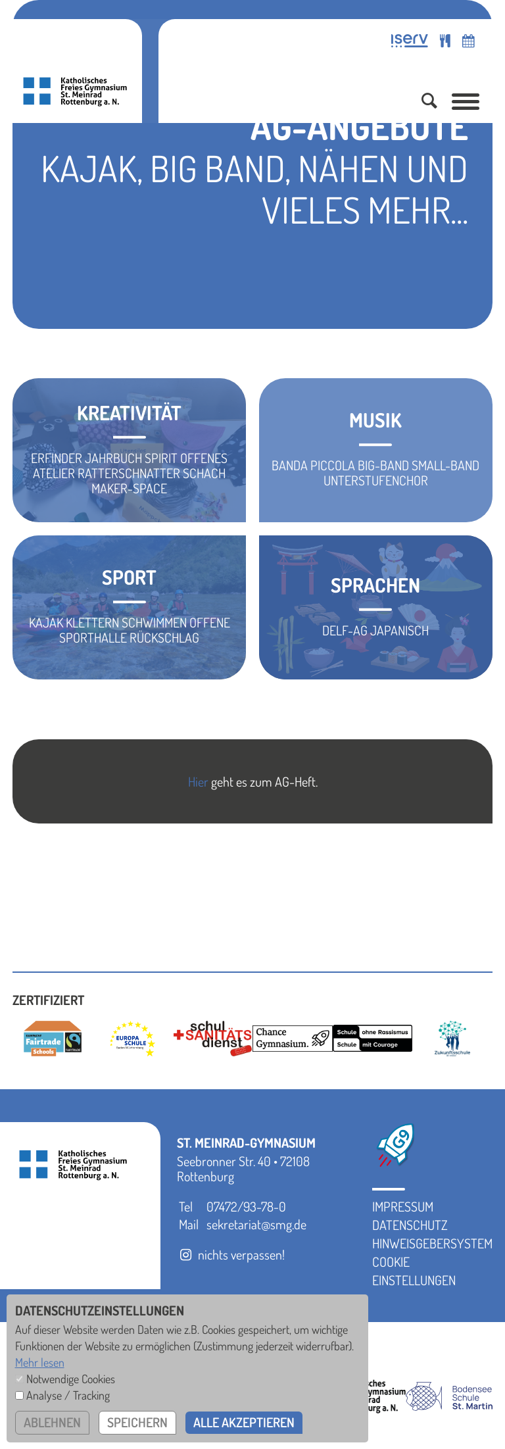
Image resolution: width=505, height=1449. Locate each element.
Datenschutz (410, 1224)
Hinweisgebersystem (432, 1243)
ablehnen (53, 1422)
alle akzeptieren (245, 1422)
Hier (198, 781)
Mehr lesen (39, 1362)
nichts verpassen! (231, 1254)
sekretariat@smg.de (256, 1224)
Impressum (402, 1206)
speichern (138, 1422)
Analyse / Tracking (68, 1395)
